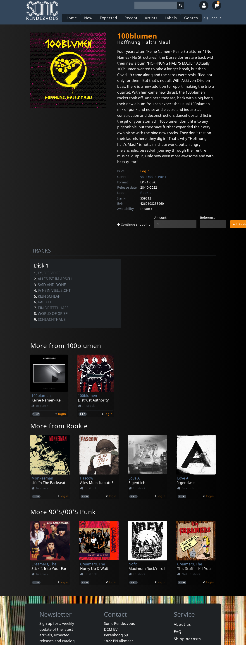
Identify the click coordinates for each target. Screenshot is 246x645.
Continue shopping (134, 224)
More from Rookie (59, 425)
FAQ (205, 18)
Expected (108, 17)
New (88, 17)
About (216, 18)
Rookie (146, 192)
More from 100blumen (65, 345)
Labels (171, 17)
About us (182, 624)
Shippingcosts (187, 638)
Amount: (160, 217)
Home (71, 17)
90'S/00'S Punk (153, 177)
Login (145, 171)
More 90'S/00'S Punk (63, 511)
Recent (131, 17)
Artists (151, 17)
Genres (191, 17)
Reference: (208, 217)
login (62, 414)
